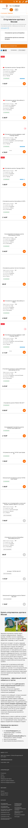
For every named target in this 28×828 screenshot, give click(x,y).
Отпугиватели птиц (5, 812)
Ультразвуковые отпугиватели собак (5, 807)
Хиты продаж (21, 50)
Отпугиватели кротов (5, 814)
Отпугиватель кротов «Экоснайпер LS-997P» (14, 201)
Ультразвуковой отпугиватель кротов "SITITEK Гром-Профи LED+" (14, 427)
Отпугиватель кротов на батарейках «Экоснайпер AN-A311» (14, 538)
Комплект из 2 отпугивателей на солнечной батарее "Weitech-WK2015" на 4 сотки (14, 504)
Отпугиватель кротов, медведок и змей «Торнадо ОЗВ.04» (15, 135)
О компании (3, 773)
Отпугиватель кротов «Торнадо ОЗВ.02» (15, 67)
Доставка (3, 777)
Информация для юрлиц (6, 778)
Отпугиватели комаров (19, 814)
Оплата (2, 775)
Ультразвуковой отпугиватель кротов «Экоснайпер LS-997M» (14, 234)
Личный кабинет (4, 793)
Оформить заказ (4, 794)
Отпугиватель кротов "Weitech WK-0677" (14, 403)
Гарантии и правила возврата (7, 780)
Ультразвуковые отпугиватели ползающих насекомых (20, 808)
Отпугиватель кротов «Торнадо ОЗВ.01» (15, 168)
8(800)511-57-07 (4, 752)
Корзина (2, 791)
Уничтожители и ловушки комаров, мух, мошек (6, 810)
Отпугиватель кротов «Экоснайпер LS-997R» (15, 301)
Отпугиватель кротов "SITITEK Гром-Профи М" (14, 453)
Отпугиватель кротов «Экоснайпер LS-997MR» (15, 101)
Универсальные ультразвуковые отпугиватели (18, 804)
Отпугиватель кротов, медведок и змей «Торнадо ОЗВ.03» (15, 335)
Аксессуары (17, 816)
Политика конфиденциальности (8, 782)
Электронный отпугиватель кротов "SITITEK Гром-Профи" (14, 478)
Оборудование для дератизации (18, 812)
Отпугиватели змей (5, 816)
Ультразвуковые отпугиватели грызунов (6, 804)
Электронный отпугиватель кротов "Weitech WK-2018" (14, 596)
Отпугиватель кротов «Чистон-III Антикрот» (14, 268)
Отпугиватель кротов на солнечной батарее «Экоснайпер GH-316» (14, 369)
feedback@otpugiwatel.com (6, 759)
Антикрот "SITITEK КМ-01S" (14, 571)
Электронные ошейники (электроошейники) (6, 818)
